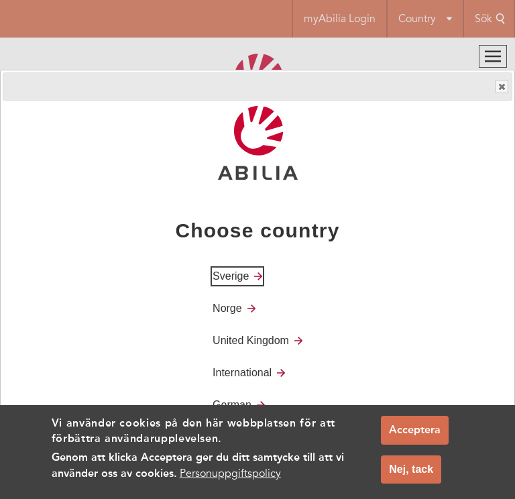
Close (501, 87)
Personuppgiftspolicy (230, 477)
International (242, 372)
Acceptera (415, 433)
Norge (227, 308)
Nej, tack (411, 472)
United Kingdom (251, 340)
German (232, 404)
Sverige (231, 276)
